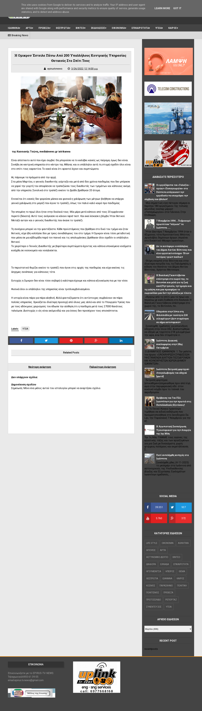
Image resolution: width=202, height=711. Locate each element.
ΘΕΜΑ (182, 571)
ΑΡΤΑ (29, 28)
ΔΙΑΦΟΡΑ (151, 564)
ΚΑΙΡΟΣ (172, 28)
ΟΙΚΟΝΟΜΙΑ (118, 28)
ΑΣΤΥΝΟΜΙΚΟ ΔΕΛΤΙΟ (157, 557)
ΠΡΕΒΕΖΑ (44, 28)
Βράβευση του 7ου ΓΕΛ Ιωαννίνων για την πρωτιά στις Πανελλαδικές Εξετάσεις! (173, 401)
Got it (177, 8)
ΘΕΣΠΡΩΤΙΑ (62, 28)
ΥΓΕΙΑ (158, 28)
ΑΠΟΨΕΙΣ (151, 550)
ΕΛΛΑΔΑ (164, 564)
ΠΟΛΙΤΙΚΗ (182, 585)
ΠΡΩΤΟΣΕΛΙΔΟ (153, 599)
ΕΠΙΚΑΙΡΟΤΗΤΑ (140, 28)
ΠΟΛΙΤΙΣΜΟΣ (152, 592)
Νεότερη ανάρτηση (39, 366)
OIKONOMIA (168, 543)
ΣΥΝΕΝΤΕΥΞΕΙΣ (153, 607)
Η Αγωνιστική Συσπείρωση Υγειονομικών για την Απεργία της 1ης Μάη (173, 430)
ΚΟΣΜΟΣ (150, 585)
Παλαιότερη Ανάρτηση (102, 366)
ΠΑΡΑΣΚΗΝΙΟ (166, 585)
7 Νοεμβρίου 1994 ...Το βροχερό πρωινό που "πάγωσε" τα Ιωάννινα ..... (173, 224)
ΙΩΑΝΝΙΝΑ (13, 28)
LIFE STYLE (151, 543)
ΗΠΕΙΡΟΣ (170, 571)
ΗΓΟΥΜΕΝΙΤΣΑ (153, 571)
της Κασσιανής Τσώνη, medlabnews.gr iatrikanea (40, 151)
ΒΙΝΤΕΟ (80, 28)
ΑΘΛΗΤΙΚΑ (183, 543)
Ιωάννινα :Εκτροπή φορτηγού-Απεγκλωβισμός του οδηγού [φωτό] (173, 373)
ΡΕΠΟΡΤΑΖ (171, 599)
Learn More (162, 8)
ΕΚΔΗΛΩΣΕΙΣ (98, 28)
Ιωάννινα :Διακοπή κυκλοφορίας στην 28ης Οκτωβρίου (169, 344)
